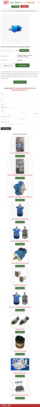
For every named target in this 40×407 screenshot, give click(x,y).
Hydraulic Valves (20, 329)
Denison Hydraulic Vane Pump (20, 263)
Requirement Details (5, 121)
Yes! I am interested (20, 82)
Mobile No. (3, 105)
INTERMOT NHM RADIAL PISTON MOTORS (20, 197)
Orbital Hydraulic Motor (10, 11)
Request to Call (7, 65)
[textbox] (11, 50)
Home (2, 11)
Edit (17, 50)
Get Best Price (24, 50)
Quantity (2, 110)
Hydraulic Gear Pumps (20, 285)
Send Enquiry (23, 65)
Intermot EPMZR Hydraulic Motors (20, 153)
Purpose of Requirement (6, 116)
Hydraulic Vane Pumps (20, 351)
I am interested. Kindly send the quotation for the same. (20, 124)
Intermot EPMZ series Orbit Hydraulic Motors (20, 175)
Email (2, 99)
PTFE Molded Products (20, 373)
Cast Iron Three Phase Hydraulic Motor (20, 307)
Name (2, 93)
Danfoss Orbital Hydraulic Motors (20, 241)
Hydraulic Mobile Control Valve (20, 395)
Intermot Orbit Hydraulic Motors (20, 219)
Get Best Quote (20, 156)
